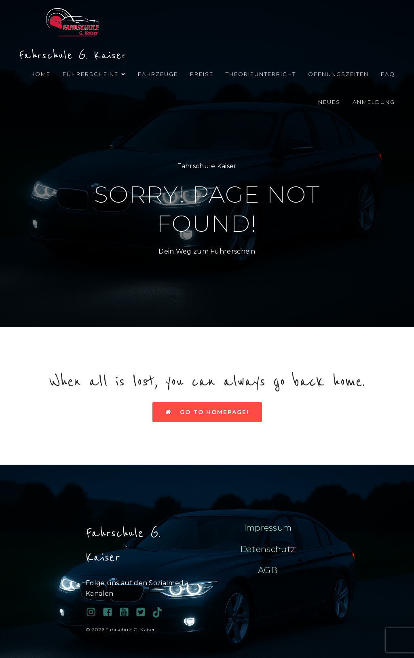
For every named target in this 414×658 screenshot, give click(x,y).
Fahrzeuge (158, 74)
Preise (201, 74)
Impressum (268, 528)
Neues (329, 102)
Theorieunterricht (261, 74)
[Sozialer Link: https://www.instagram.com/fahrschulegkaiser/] (94, 612)
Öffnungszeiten (338, 74)
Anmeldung (374, 102)
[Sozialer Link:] (127, 612)
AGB (267, 570)
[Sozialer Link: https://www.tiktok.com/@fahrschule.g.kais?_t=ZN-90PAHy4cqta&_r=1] (160, 612)
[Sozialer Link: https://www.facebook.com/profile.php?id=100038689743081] (110, 612)
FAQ (388, 74)
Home (40, 74)
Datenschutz (267, 549)
